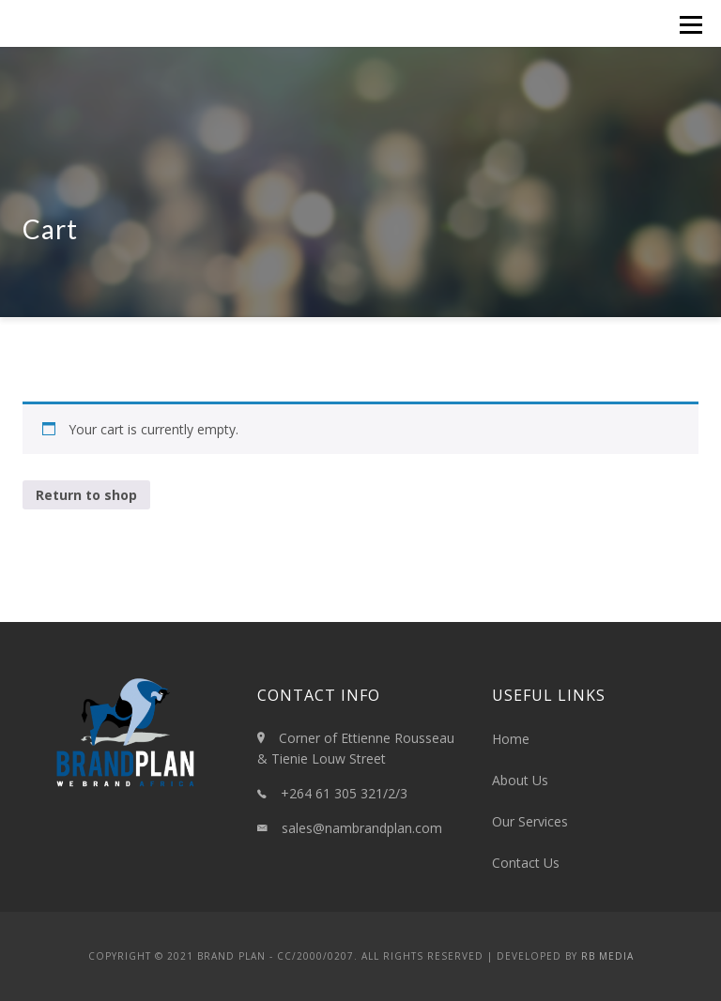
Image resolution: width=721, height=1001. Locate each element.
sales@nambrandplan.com (362, 828)
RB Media (607, 956)
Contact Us (526, 863)
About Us (520, 780)
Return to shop (86, 495)
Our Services (530, 821)
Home (510, 739)
